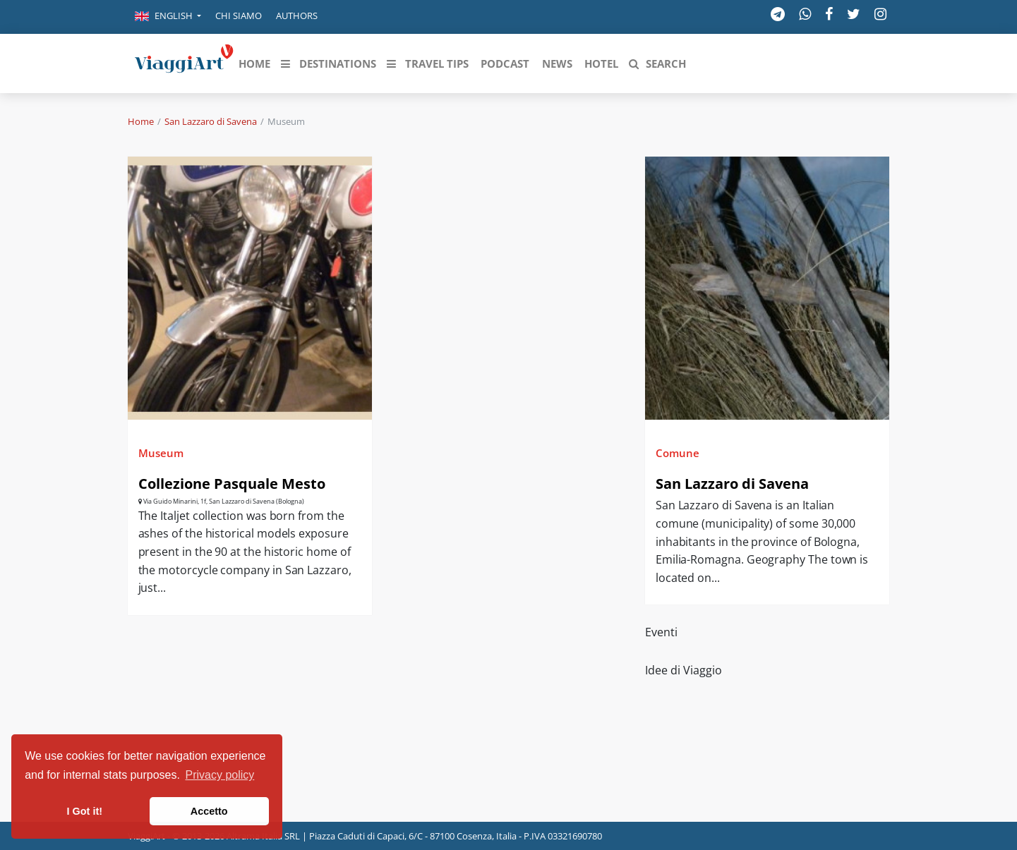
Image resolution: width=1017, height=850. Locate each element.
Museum (160, 453)
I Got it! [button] (84, 811)
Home (141, 121)
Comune (677, 453)
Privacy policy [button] (220, 775)
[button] (168, 17)
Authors (297, 15)
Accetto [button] (209, 811)
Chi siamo (238, 15)
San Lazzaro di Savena (210, 121)
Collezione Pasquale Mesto (231, 483)
